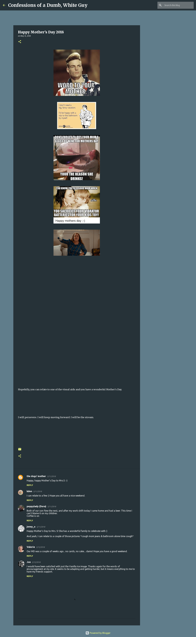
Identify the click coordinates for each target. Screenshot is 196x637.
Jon (29, 562)
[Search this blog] (178, 5)
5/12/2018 (40, 547)
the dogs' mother (36, 476)
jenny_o (31, 526)
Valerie (31, 547)
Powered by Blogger (98, 633)
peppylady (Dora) (36, 506)
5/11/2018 (51, 476)
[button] (19, 42)
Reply (30, 485)
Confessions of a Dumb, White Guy (47, 5)
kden (29, 491)
